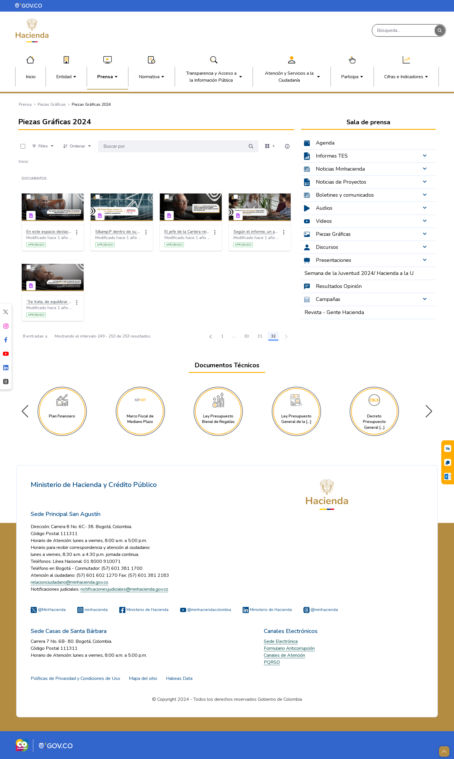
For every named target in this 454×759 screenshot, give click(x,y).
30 (248, 337)
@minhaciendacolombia (205, 609)
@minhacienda (320, 609)
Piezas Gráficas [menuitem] (333, 234)
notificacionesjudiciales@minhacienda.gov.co (124, 589)
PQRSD (272, 662)
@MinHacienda (48, 609)
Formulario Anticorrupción (289, 648)
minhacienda (92, 609)
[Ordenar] (77, 146)
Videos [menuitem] (324, 221)
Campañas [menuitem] (328, 299)
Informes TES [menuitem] (332, 155)
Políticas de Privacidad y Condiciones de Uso (75, 678)
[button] (429, 411)
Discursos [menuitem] (327, 247)
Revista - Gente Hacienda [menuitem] (334, 312)
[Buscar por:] (171, 146)
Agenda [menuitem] (325, 142)
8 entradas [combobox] (37, 336)
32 (275, 337)
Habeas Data (179, 678)
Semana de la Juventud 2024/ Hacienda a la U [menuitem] (359, 273)
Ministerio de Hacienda (144, 609)
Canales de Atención (284, 655)
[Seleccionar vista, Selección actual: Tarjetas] (270, 146)
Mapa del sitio (143, 678)
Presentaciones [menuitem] (333, 260)
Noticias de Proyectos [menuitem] (341, 181)
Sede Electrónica (281, 641)
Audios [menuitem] (324, 208)
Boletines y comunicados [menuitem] (345, 194)
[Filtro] (43, 146)
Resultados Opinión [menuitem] (339, 286)
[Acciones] (76, 232)
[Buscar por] (251, 146)
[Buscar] (403, 30)
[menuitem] (30, 77)
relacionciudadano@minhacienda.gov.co (69, 582)
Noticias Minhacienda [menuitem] (340, 168)
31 (261, 337)
